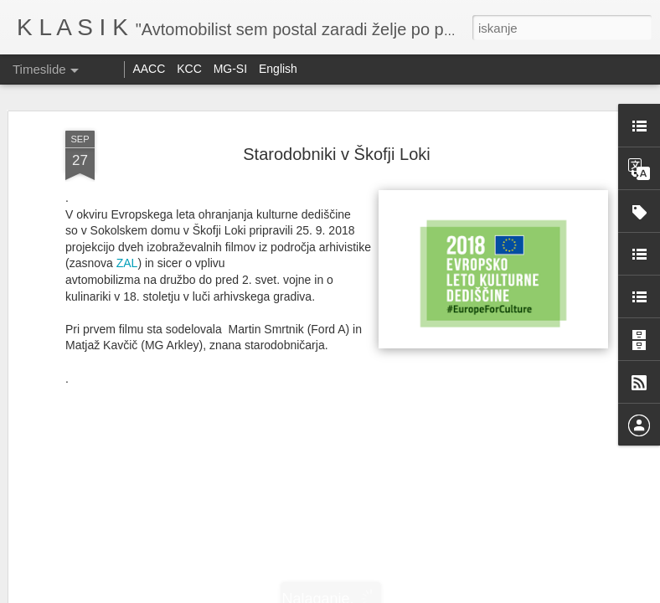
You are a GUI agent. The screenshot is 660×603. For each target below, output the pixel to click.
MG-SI (230, 68)
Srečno (580, 269)
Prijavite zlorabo (431, 594)
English (278, 68)
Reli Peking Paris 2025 (136, 389)
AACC (148, 68)
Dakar (331, 296)
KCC (189, 68)
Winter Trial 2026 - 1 (378, 382)
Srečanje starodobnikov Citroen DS (428, 552)
